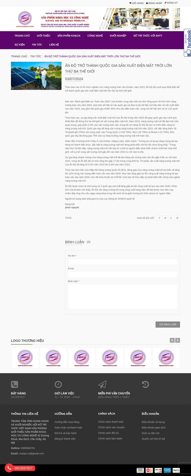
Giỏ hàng (136, 3)
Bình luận (73, 281)
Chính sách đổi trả (108, 433)
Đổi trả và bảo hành (66, 433)
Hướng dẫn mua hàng (67, 422)
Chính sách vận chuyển (111, 427)
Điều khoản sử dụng (153, 422)
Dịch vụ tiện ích (151, 433)
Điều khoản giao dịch (154, 427)
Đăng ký (171, 2)
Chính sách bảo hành (110, 438)
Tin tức (35, 56)
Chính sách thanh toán (111, 421)
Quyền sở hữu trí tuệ (153, 438)
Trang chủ (19, 56)
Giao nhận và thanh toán (68, 427)
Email (71, 268)
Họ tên (71, 256)
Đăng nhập (154, 3)
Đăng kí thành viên (65, 438)
